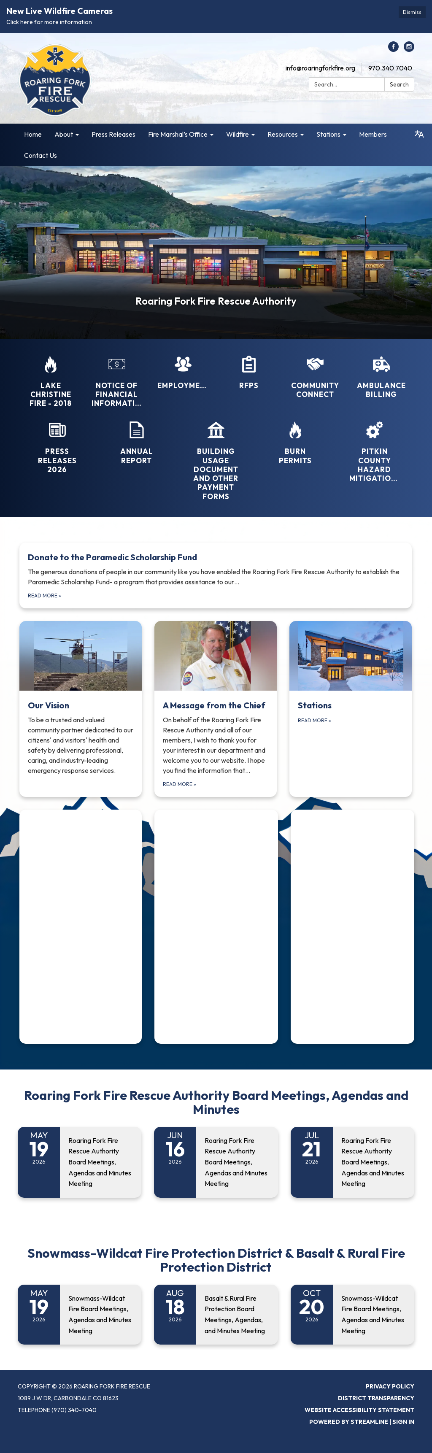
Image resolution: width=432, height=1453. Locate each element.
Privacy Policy (390, 1386)
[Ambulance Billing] (381, 371)
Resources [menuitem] (282, 134)
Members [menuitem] (373, 134)
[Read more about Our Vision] (80, 709)
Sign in (403, 1422)
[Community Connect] (315, 371)
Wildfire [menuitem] (237, 134)
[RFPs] (249, 367)
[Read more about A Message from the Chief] (215, 709)
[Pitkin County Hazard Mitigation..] (374, 446)
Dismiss (412, 12)
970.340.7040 (390, 68)
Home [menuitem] (33, 134)
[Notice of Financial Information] (117, 376)
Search (399, 84)
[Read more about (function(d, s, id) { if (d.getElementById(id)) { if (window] (80, 927)
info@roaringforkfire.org (320, 68)
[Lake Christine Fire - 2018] (50, 376)
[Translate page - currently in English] (419, 134)
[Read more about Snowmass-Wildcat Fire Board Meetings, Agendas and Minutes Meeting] (79, 1315)
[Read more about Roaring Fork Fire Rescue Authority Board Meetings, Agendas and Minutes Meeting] (79, 1162)
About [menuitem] (63, 134)
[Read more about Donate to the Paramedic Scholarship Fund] (215, 575)
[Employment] (182, 367)
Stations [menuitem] (328, 134)
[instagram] (409, 49)
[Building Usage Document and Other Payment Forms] (216, 455)
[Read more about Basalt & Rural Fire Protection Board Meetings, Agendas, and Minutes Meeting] (216, 1315)
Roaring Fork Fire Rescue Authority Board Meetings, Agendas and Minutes (216, 1102)
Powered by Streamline (348, 1422)
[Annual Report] (136, 437)
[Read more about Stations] (350, 709)
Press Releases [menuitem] (113, 134)
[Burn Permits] (295, 437)
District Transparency (376, 1398)
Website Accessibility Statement (359, 1410)
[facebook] (393, 49)
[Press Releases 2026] (57, 442)
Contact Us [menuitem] (40, 155)
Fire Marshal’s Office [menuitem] (178, 134)
